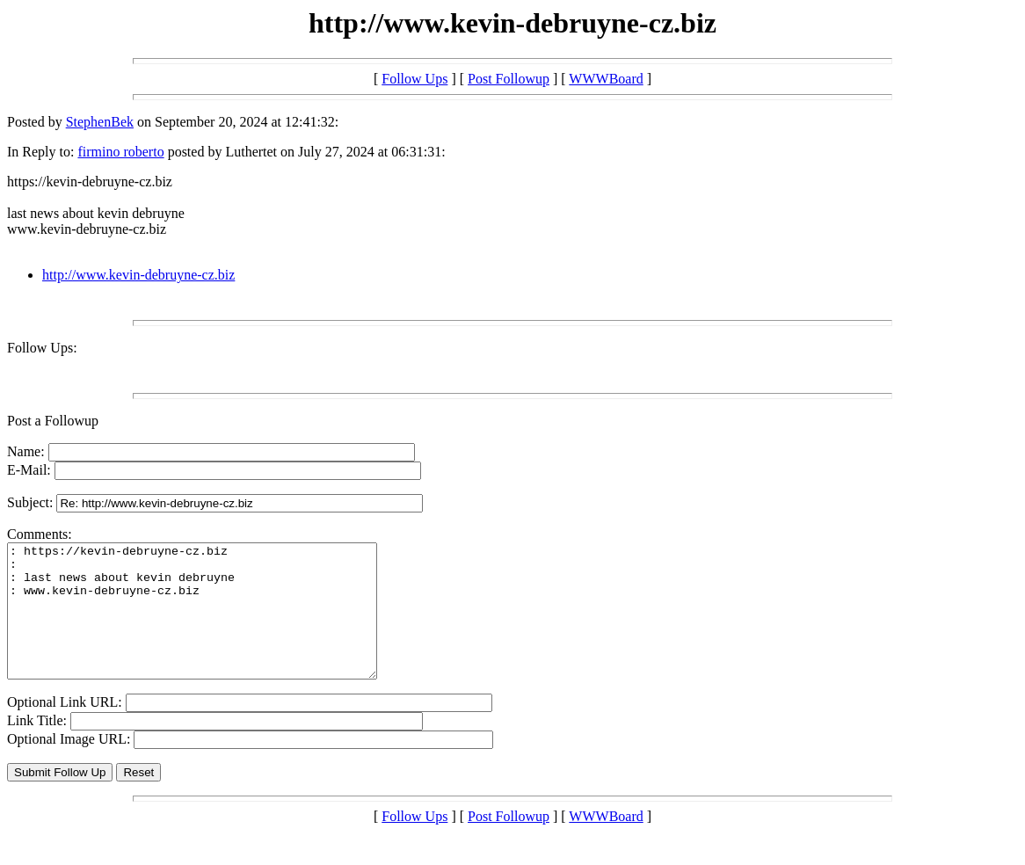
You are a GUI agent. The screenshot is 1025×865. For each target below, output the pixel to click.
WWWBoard (606, 78)
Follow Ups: (42, 347)
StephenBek (100, 121)
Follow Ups (414, 78)
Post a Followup (52, 420)
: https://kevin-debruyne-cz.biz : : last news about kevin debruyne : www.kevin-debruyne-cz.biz (214, 624)
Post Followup (508, 78)
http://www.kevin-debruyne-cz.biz (138, 274)
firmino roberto (120, 151)
